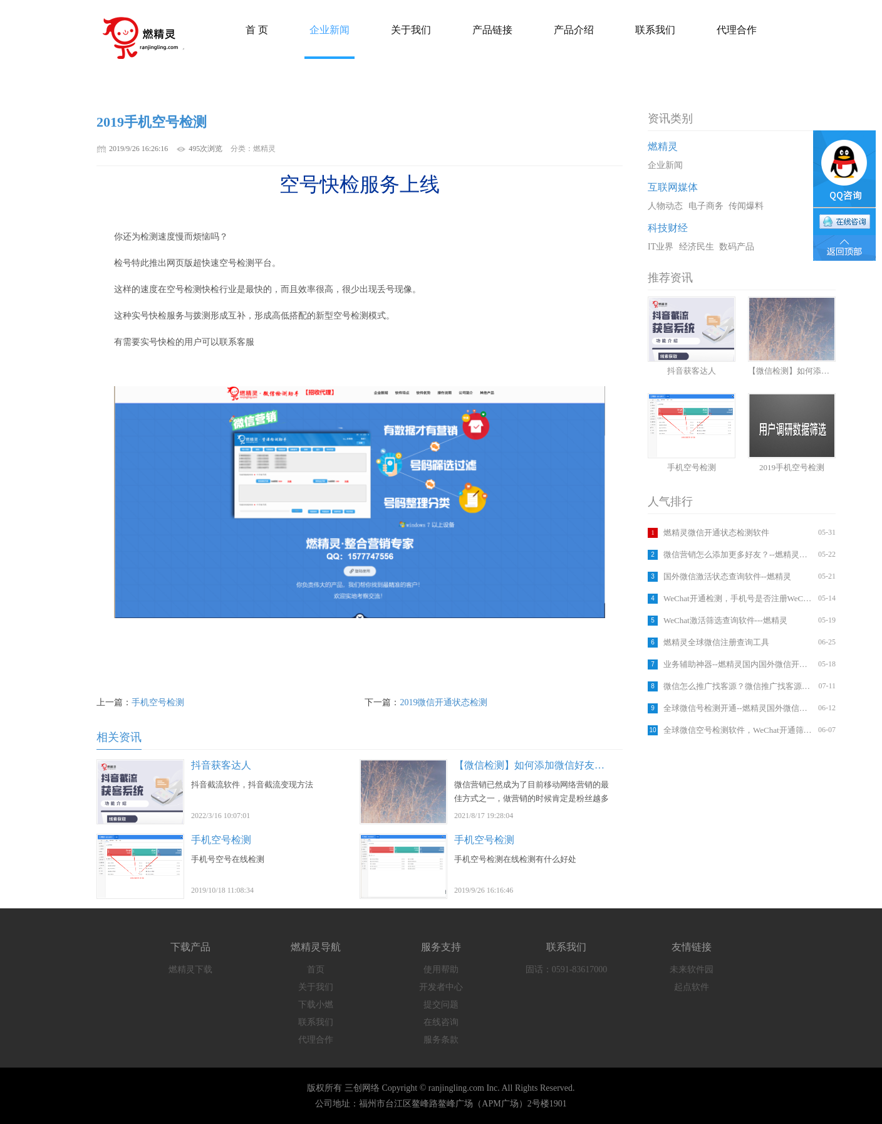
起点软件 (691, 987)
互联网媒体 (673, 187)
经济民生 (696, 246)
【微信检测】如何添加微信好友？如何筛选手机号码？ (574, 765)
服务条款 (441, 1039)
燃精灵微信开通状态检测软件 (716, 532)
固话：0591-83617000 (567, 969)
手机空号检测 (158, 702)
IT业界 (660, 246)
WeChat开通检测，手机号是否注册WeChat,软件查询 (739, 598)
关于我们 (315, 987)
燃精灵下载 (190, 969)
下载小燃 (315, 1004)
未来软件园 (691, 969)
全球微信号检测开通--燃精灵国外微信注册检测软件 (739, 708)
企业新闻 (665, 165)
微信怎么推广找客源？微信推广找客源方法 (739, 686)
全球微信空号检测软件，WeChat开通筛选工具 (739, 730)
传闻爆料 (746, 206)
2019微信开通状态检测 (443, 702)
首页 (315, 969)
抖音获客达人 (221, 765)
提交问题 (441, 1004)
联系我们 (315, 1022)
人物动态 (665, 206)
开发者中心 (441, 987)
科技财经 (668, 228)
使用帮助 (441, 969)
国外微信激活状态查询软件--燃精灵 (727, 576)
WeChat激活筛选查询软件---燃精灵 (725, 620)
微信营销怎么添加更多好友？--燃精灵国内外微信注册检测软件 (739, 554)
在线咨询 (441, 1022)
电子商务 (706, 206)
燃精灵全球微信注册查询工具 (716, 642)
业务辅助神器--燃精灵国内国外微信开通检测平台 (739, 664)
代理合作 (315, 1039)
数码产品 (736, 246)
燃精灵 (663, 146)
